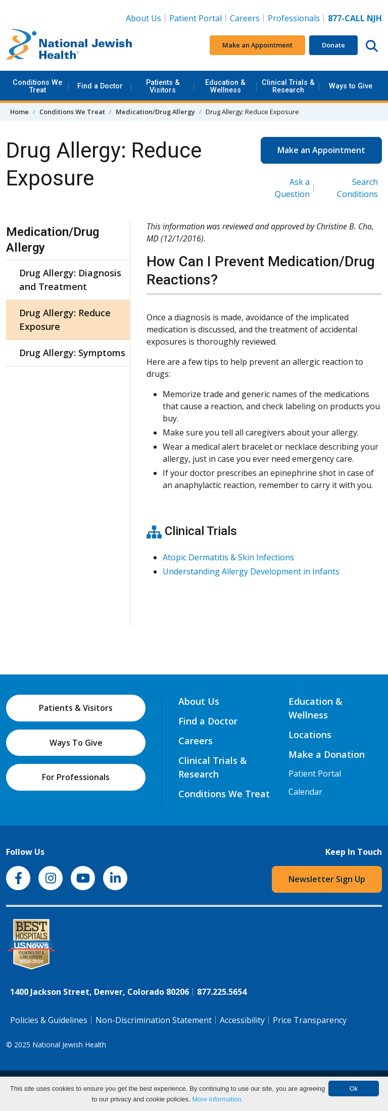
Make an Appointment (257, 45)
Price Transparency (310, 1020)
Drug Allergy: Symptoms (72, 353)
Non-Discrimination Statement (153, 1020)
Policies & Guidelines (48, 1020)
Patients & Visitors (163, 86)
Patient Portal (195, 18)
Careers (247, 18)
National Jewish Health (69, 1044)
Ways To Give (76, 742)
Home (19, 111)
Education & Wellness (225, 86)
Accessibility (242, 1020)
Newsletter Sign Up (326, 879)
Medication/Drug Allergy (155, 111)
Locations (309, 735)
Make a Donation (326, 754)
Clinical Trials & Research (288, 86)
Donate (333, 45)
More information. (217, 1099)
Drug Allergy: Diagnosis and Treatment (70, 280)
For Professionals (76, 777)
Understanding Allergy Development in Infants (251, 571)
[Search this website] (372, 45)
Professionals (294, 18)
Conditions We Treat (37, 86)
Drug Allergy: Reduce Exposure (65, 319)
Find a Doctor (100, 86)
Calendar (305, 791)
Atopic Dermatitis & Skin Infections (228, 557)
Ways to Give (350, 86)
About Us (143, 18)
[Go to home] (69, 45)
